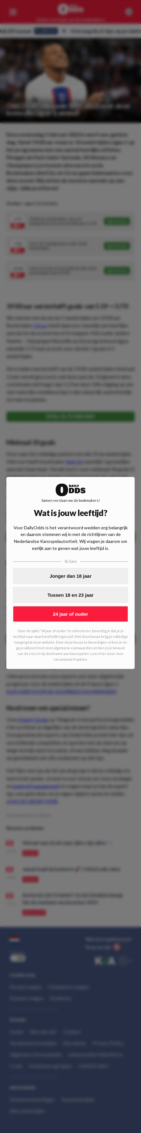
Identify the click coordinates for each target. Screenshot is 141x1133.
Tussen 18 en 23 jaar (70, 595)
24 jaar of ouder (70, 614)
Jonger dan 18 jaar (71, 576)
